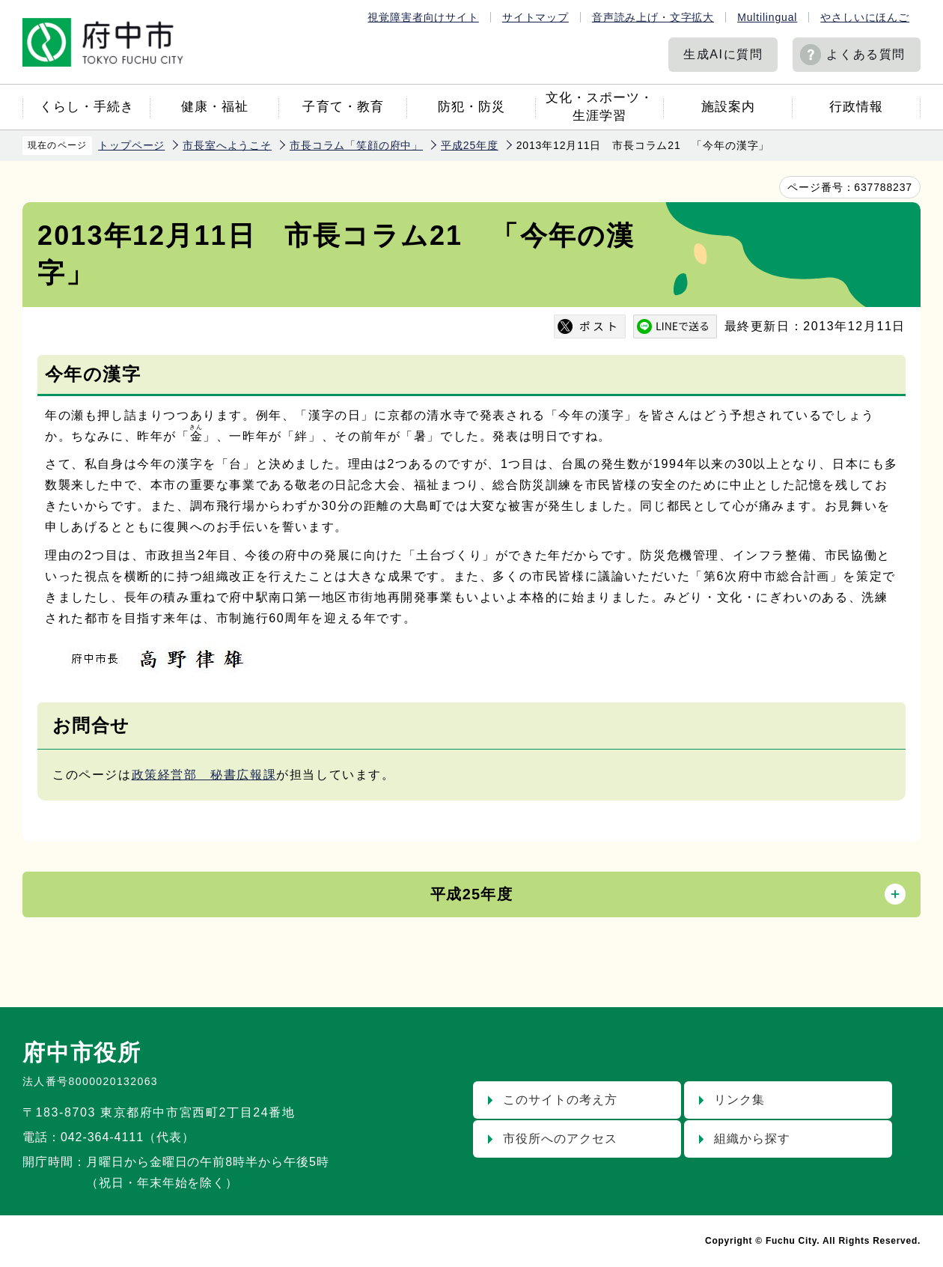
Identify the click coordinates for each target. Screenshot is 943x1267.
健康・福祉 (214, 107)
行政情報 (856, 107)
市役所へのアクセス (560, 1138)
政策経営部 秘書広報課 (204, 774)
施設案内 (728, 107)
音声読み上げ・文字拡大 (653, 17)
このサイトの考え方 (560, 1099)
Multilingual (767, 17)
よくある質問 (866, 54)
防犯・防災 (471, 107)
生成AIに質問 (723, 54)
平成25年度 (469, 145)
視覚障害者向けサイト (422, 17)
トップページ (131, 145)
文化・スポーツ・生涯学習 (599, 107)
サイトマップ (535, 17)
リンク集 (739, 1099)
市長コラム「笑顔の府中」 (356, 145)
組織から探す (752, 1138)
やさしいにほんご (864, 17)
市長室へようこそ (227, 145)
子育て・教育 (342, 107)
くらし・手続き (87, 107)
